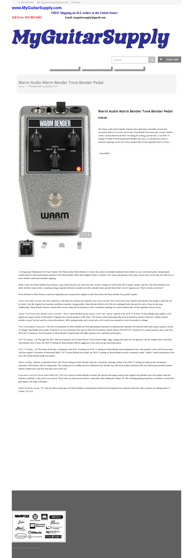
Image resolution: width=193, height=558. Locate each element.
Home (21, 86)
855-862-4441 (27, 2)
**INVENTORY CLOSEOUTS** (43, 86)
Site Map (75, 2)
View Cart (172, 59)
